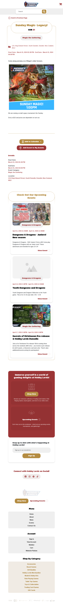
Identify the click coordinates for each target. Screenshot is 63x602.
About (31, 517)
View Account (31, 542)
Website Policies (31, 550)
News (31, 520)
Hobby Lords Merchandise (31, 573)
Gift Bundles (31, 570)
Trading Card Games (31, 587)
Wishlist (31, 545)
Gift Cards (31, 590)
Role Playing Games (31, 578)
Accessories (31, 564)
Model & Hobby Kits (31, 575)
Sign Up (31, 456)
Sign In (31, 539)
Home (31, 514)
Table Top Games (31, 581)
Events (31, 523)
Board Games (31, 567)
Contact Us (31, 525)
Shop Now (31, 394)
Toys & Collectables (32, 584)
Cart (31, 548)
